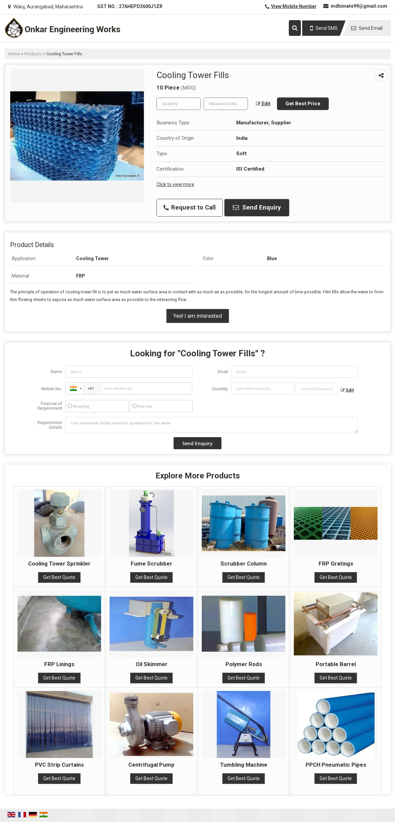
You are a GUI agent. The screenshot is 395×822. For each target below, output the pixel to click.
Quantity (220, 389)
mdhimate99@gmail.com (359, 6)
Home (14, 53)
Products (33, 53)
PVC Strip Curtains (59, 764)
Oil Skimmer (152, 664)
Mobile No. (51, 389)
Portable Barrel (336, 664)
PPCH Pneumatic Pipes (336, 764)
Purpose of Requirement (50, 406)
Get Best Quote (59, 577)
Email (223, 371)
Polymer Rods (243, 664)
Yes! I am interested (197, 315)
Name (56, 371)
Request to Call (189, 207)
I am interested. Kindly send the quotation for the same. (211, 425)
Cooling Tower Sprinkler (59, 563)
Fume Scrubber (151, 563)
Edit (263, 103)
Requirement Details (50, 425)
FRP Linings (59, 664)
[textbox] (226, 104)
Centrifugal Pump (151, 764)
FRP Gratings (336, 563)
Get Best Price (302, 104)
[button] (294, 6)
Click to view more (175, 184)
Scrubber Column (243, 563)
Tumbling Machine (243, 764)
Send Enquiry (257, 207)
